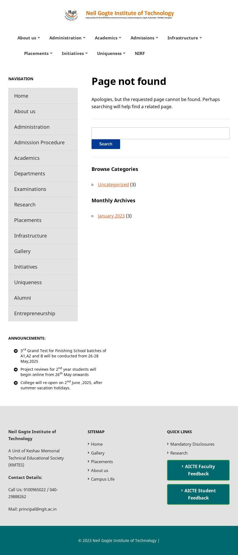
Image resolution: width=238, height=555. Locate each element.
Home (21, 95)
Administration (65, 38)
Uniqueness (109, 53)
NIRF (140, 53)
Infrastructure (183, 38)
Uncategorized (113, 184)
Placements (36, 53)
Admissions (142, 38)
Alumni (22, 297)
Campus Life (103, 479)
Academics (106, 38)
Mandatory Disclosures (192, 444)
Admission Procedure (39, 142)
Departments (29, 173)
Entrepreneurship (34, 313)
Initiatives (73, 53)
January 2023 (111, 216)
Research (25, 204)
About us (26, 38)
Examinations (30, 189)
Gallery (22, 251)
